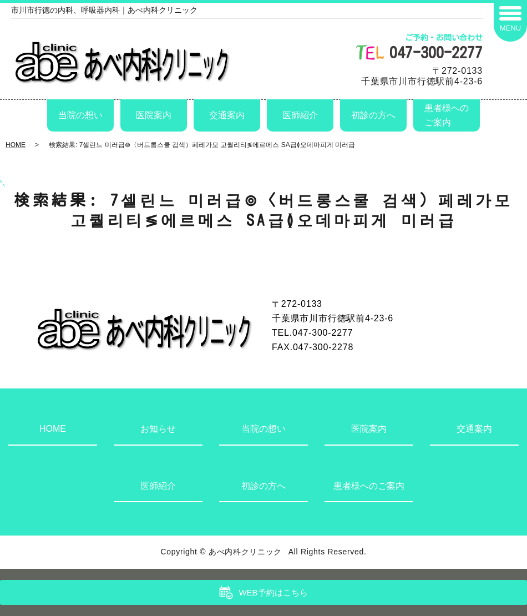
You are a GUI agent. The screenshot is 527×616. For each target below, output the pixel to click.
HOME (16, 145)
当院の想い (80, 115)
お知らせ (158, 428)
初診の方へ (373, 115)
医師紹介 (300, 115)
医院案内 (153, 115)
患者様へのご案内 (446, 115)
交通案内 (227, 115)
